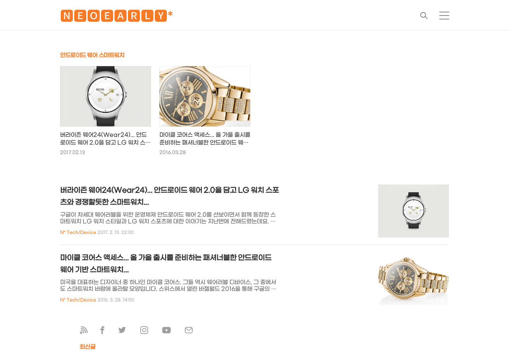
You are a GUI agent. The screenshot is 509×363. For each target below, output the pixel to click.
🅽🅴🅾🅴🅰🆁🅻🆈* (116, 17)
